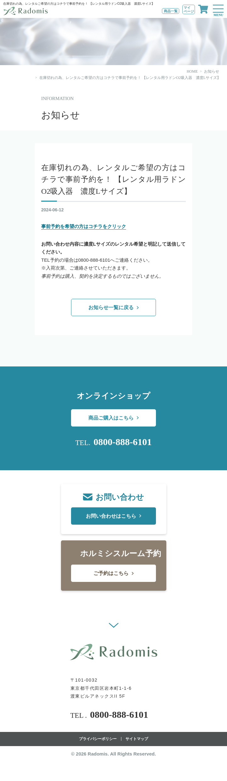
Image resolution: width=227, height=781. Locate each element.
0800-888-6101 (122, 442)
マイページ (189, 9)
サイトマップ (136, 739)
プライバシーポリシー (98, 739)
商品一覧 (171, 11)
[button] (113, 625)
